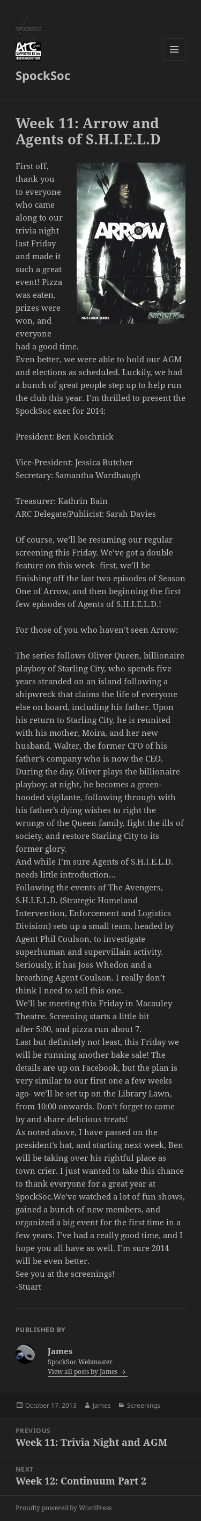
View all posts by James (83, 1371)
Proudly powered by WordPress (63, 1507)
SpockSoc (43, 75)
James (102, 1405)
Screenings (143, 1405)
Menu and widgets (174, 60)
